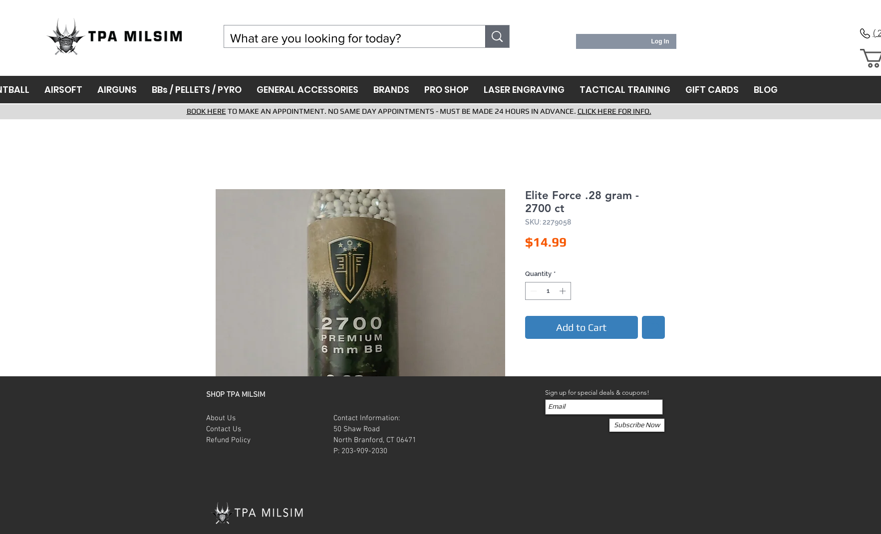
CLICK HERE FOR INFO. (614, 111)
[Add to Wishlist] (653, 327)
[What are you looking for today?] (347, 38)
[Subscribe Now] (636, 425)
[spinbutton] (548, 290)
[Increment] (564, 290)
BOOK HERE (206, 111)
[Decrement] (533, 290)
